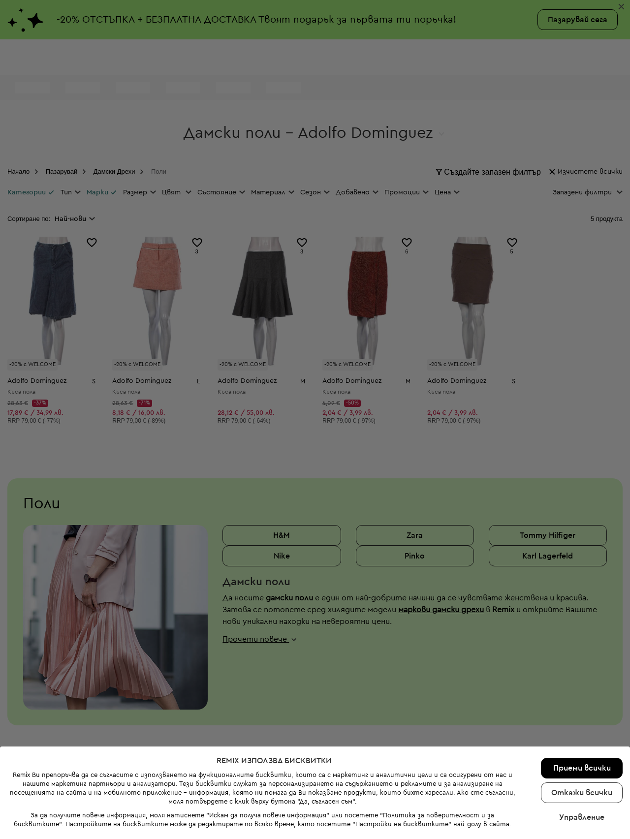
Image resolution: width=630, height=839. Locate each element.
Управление (581, 777)
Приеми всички (582, 728)
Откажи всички (581, 753)
